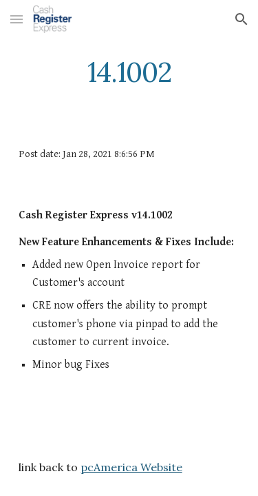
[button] (16, 19)
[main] (129, 72)
